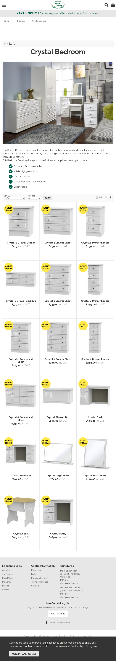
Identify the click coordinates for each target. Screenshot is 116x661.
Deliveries (6, 582)
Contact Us (7, 589)
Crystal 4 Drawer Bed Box (21, 301)
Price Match (7, 578)
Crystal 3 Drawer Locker (95, 242)
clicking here (90, 646)
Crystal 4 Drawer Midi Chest (20, 360)
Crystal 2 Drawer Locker (21, 242)
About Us (6, 570)
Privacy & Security (39, 578)
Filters (11, 43)
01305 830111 (71, 583)
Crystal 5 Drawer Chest (58, 359)
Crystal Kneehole (21, 475)
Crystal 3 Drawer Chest (58, 242)
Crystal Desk (95, 417)
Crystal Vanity (58, 533)
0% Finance (7, 574)
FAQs (33, 574)
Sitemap (35, 586)
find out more (91, 13)
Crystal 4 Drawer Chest (58, 301)
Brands (5, 586)
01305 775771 (71, 597)
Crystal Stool (21, 533)
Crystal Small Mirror (95, 475)
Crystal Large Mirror (58, 475)
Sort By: (14, 197)
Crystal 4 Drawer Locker (95, 301)
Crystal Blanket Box (58, 417)
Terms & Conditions (40, 582)
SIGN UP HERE (58, 613)
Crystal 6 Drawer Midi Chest (20, 418)
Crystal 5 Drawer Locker (95, 359)
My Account (36, 570)
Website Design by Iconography (77, 636)
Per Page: (34, 197)
